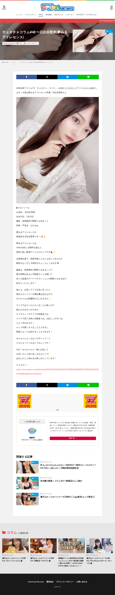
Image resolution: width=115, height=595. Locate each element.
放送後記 (49, 15)
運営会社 (50, 582)
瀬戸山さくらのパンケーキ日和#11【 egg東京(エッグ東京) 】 (67, 497)
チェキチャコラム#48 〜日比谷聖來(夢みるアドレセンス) (36, 62)
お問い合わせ (82, 582)
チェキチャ (28, 43)
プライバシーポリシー (65, 582)
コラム (40, 15)
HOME (6, 62)
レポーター (70, 15)
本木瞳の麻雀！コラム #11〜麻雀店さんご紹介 (61, 481)
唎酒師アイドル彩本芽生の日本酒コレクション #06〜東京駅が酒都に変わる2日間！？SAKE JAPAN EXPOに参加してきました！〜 (70, 562)
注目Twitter (58, 15)
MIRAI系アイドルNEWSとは (86, 15)
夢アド (35, 43)
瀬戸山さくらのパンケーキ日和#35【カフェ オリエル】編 (14, 559)
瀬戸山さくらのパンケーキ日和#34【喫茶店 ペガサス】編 (42, 559)
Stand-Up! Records (36, 582)
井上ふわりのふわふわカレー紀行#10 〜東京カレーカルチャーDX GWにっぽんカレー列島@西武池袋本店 (68, 466)
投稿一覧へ (72, 438)
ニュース (19, 15)
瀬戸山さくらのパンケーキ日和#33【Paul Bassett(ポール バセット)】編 (99, 560)
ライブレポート (30, 15)
